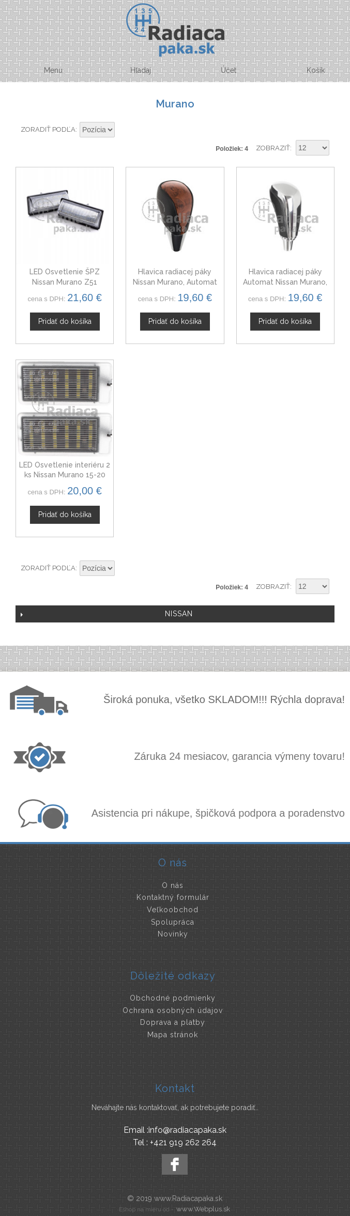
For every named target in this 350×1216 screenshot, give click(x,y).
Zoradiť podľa (48, 129)
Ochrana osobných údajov (173, 1010)
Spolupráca (172, 922)
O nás (173, 885)
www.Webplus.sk (203, 1209)
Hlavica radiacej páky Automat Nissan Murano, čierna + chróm (285, 282)
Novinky (173, 934)
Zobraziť (273, 148)
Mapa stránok (172, 1035)
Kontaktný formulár (172, 897)
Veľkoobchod (173, 910)
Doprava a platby (172, 1022)
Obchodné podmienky (173, 998)
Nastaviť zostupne (124, 130)
